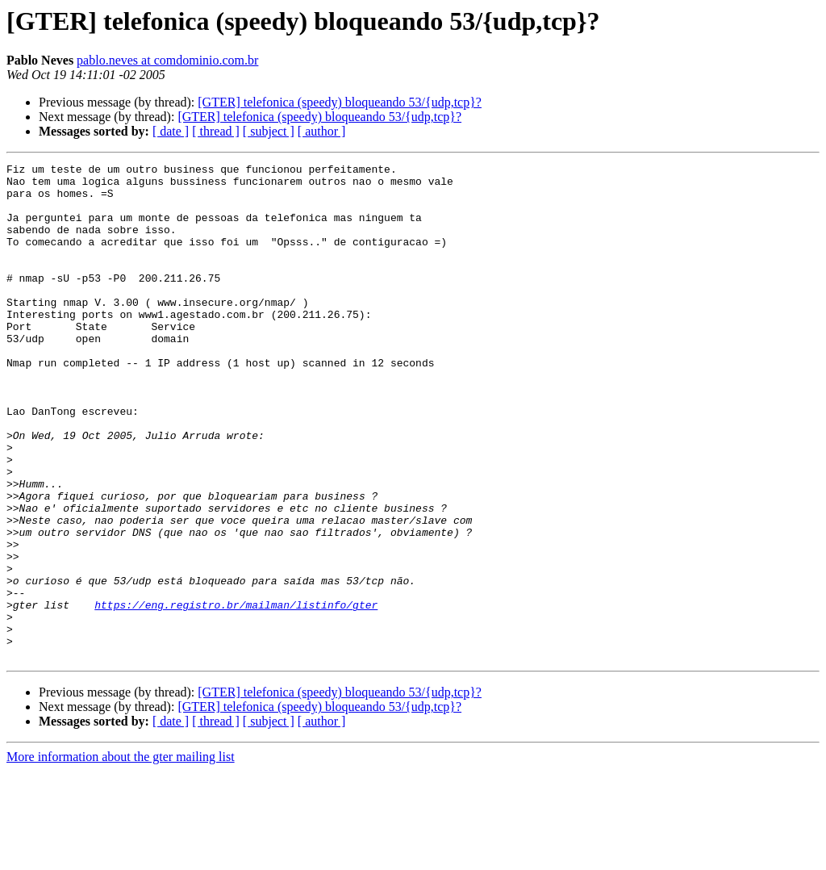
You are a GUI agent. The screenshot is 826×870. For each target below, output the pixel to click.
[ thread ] (216, 131)
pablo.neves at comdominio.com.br (167, 60)
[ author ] (322, 131)
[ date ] (170, 131)
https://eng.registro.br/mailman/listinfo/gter (236, 694)
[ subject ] (268, 131)
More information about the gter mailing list (120, 856)
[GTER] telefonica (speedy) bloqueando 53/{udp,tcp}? (340, 102)
